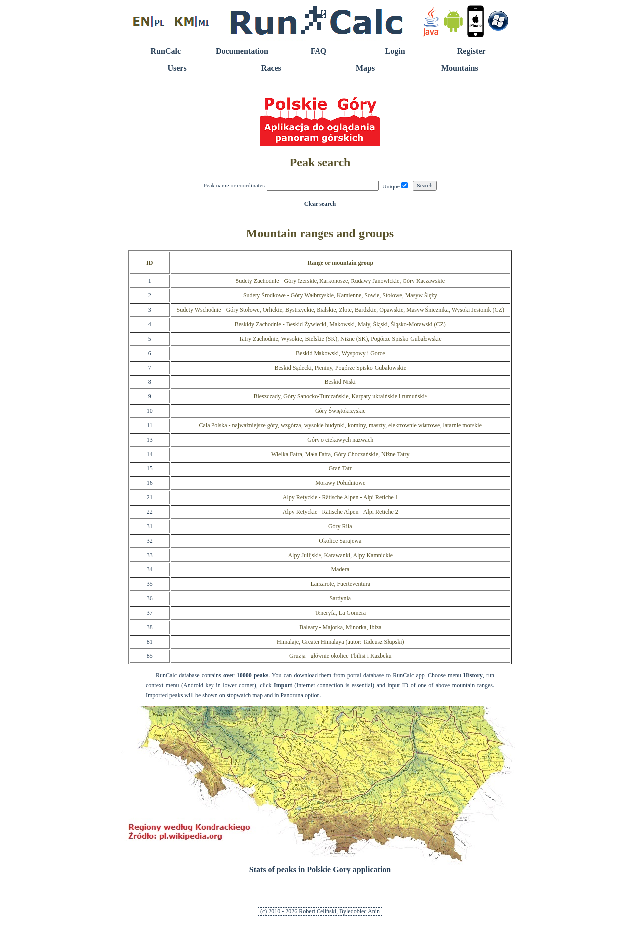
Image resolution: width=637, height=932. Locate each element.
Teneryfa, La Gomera (340, 612)
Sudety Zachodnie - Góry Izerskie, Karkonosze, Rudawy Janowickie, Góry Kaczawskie (340, 281)
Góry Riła (340, 526)
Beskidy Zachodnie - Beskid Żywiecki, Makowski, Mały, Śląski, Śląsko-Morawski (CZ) (340, 324)
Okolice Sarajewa (340, 540)
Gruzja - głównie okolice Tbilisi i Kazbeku (340, 655)
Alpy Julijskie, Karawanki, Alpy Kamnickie (340, 555)
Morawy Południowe (340, 482)
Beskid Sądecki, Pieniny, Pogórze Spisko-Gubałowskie (341, 367)
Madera (340, 569)
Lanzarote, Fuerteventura (340, 583)
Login (395, 51)
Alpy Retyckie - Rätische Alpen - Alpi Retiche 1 (340, 497)
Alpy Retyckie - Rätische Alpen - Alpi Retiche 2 (340, 511)
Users (176, 68)
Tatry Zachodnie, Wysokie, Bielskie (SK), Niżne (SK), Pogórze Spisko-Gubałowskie (340, 338)
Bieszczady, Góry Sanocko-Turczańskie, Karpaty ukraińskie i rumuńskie (340, 396)
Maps (365, 68)
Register (471, 51)
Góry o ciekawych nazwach (340, 439)
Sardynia (340, 598)
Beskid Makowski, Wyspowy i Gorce (340, 353)
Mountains (459, 68)
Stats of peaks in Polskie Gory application (320, 869)
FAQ (319, 51)
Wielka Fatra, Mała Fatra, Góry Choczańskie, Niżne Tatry (340, 454)
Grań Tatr (340, 468)
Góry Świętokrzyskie (340, 410)
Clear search (320, 203)
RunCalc (166, 51)
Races (271, 68)
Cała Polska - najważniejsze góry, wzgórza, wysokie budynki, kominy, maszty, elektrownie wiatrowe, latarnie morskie (340, 425)
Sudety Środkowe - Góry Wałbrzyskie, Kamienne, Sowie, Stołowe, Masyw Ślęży (340, 295)
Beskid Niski (340, 381)
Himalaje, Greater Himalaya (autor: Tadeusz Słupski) (340, 641)
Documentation (242, 51)
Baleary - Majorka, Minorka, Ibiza (340, 627)
